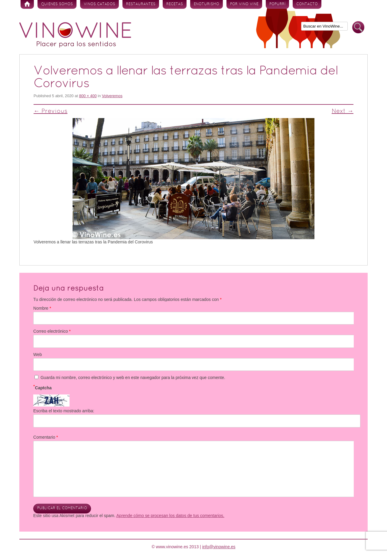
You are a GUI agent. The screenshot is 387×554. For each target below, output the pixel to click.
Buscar (358, 27)
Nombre (42, 308)
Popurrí (277, 4)
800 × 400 (87, 96)
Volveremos (112, 96)
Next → (342, 111)
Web (37, 354)
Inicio (27, 4)
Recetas (174, 4)
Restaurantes (140, 4)
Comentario (45, 437)
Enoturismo (206, 4)
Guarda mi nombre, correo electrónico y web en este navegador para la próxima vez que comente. (133, 377)
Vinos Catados (99, 4)
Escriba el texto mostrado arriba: (63, 410)
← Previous (50, 111)
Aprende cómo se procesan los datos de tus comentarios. (170, 515)
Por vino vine (244, 4)
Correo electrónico (52, 331)
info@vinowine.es (219, 546)
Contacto (307, 4)
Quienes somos (57, 4)
